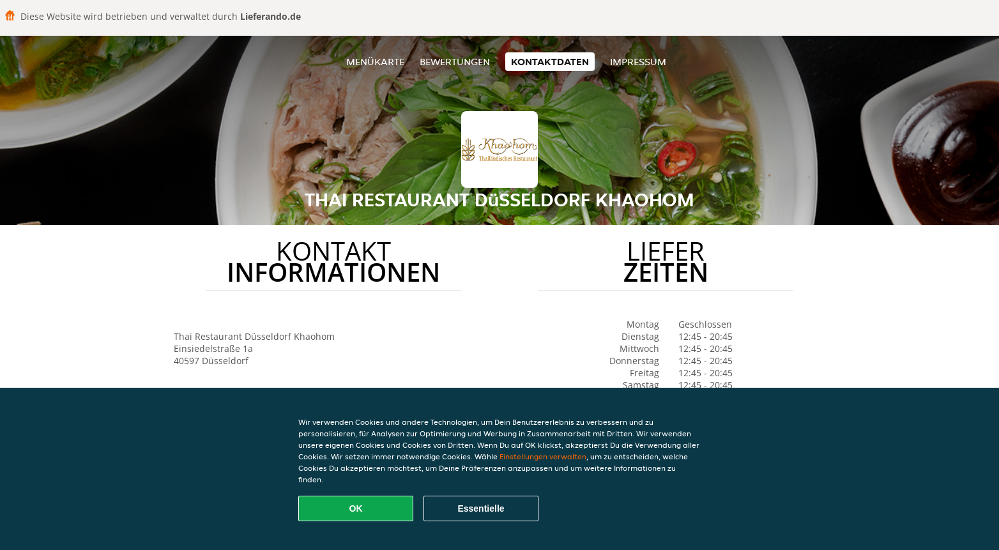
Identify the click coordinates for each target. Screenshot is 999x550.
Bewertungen (455, 61)
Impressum (638, 61)
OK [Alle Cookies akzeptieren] (356, 508)
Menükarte (375, 61)
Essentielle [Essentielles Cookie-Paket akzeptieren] (480, 508)
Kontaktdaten (550, 61)
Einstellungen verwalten (543, 456)
